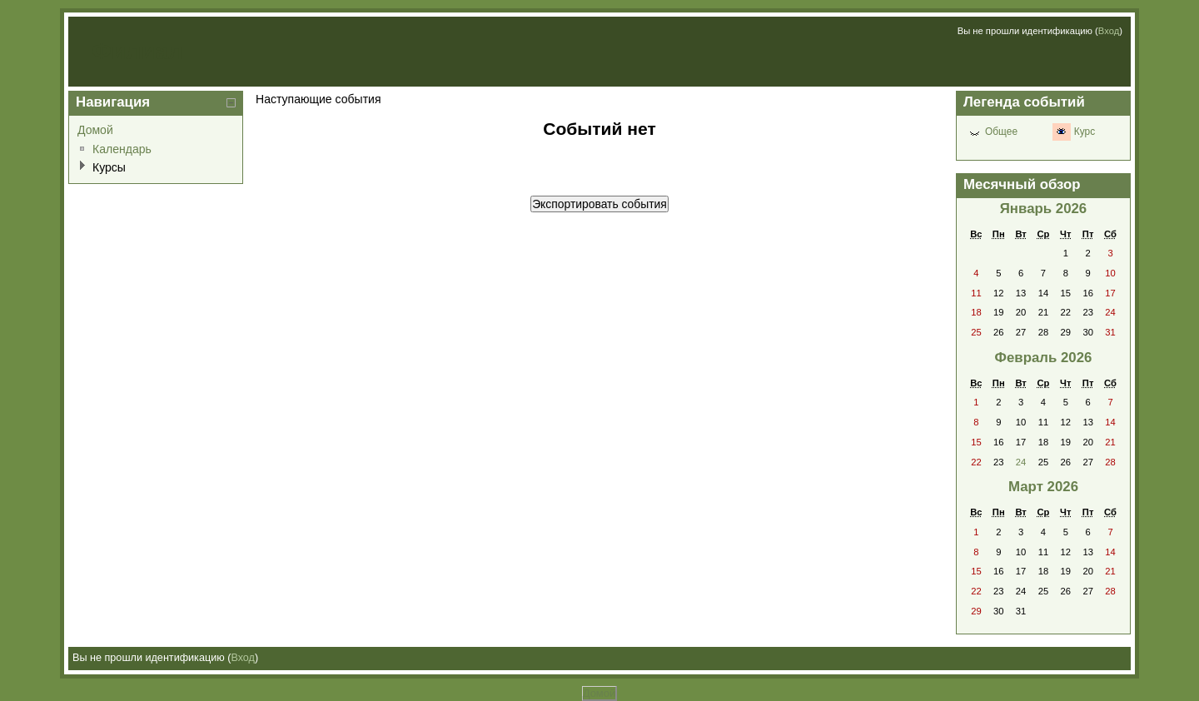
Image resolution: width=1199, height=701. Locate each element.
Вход (1108, 31)
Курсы (109, 167)
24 (1021, 462)
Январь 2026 (1043, 208)
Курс (1084, 131)
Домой (95, 130)
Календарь (122, 149)
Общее (1001, 131)
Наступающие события (318, 99)
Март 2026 (1043, 487)
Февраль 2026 (1043, 357)
